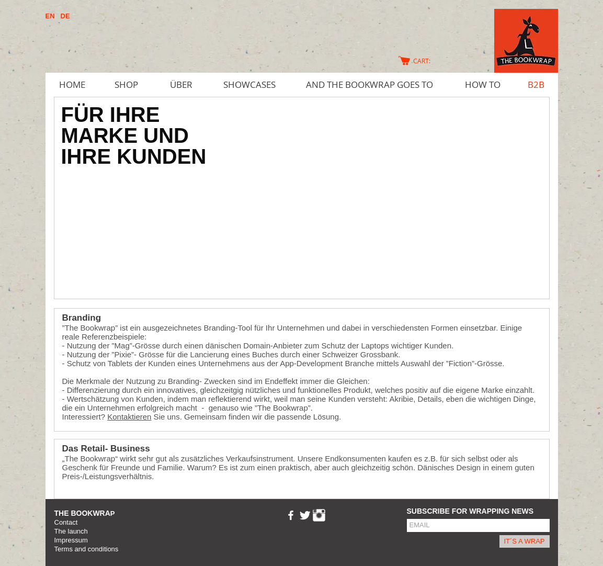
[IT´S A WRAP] (524, 541)
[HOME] (72, 85)
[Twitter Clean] (305, 515)
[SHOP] (126, 85)
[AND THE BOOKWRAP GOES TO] (369, 85)
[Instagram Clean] (319, 515)
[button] (301, 198)
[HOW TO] (483, 85)
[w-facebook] (291, 515)
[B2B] (536, 85)
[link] (426, 61)
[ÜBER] (181, 85)
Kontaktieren (129, 416)
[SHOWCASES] (249, 85)
